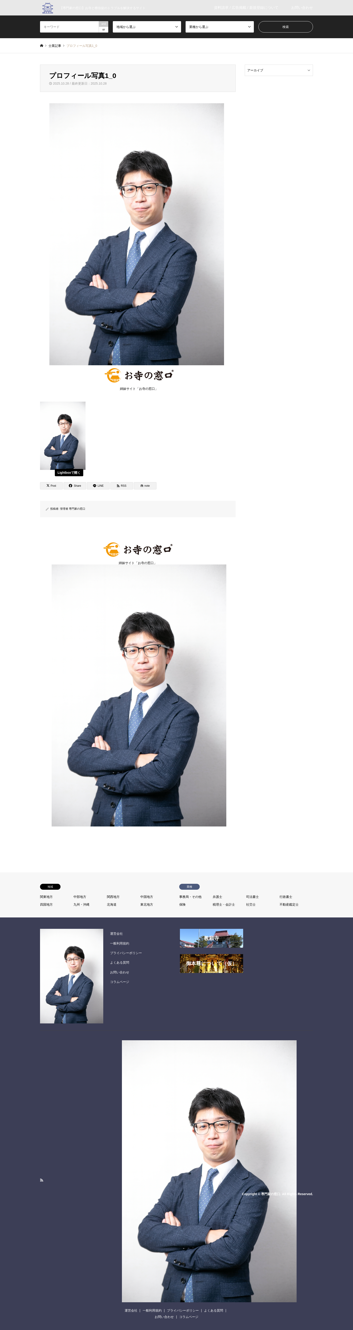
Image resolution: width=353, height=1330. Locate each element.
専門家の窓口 (270, 1194)
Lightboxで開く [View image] (69, 472)
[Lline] (98, 485)
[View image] (63, 469)
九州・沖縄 (81, 904)
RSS (41, 1180)
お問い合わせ (302, 8)
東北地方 (146, 904)
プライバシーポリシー (126, 953)
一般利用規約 (119, 943)
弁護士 (217, 897)
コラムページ (119, 982)
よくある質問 (119, 962)
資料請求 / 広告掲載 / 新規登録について (246, 8)
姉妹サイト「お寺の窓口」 (139, 378)
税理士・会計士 (224, 904)
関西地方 (113, 897)
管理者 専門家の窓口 (72, 508)
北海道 (111, 904)
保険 (182, 904)
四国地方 (46, 904)
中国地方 (146, 897)
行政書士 (286, 897)
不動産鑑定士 (289, 904)
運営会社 (116, 933)
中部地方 (79, 897)
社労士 (251, 904)
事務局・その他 (190, 897)
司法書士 (252, 897)
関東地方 (46, 897)
